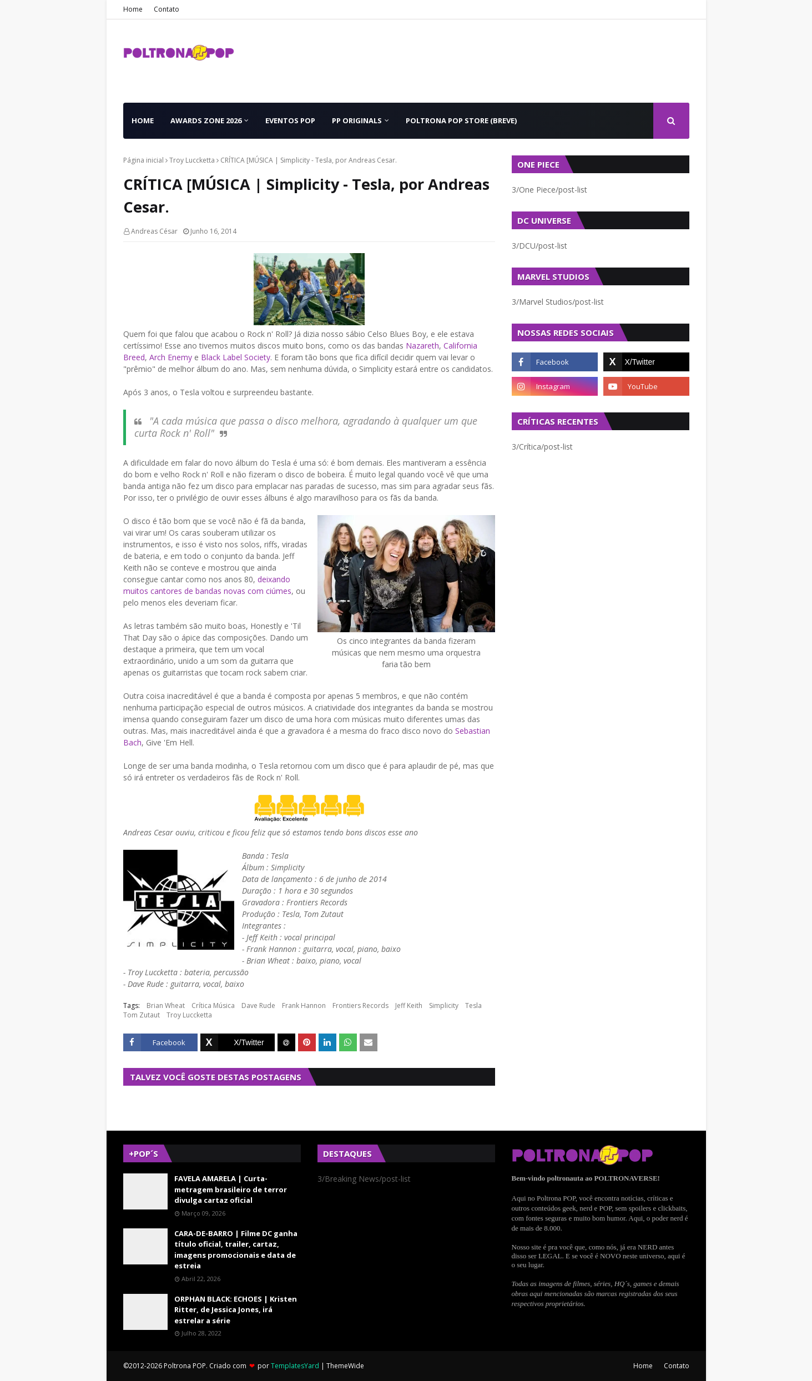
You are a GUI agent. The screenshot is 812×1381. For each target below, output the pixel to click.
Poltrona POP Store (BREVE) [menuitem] (461, 120)
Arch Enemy (170, 357)
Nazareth (422, 345)
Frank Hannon (304, 1005)
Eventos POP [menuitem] (290, 120)
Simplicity (443, 1005)
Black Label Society (235, 357)
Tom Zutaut (141, 1015)
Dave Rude (258, 1005)
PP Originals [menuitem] (357, 120)
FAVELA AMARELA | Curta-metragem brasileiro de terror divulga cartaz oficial (230, 1189)
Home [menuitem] (143, 120)
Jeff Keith (408, 1005)
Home (133, 9)
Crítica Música (213, 1005)
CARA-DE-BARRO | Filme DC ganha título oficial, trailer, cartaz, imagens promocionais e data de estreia (235, 1249)
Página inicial (143, 160)
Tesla (473, 1005)
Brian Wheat (166, 1005)
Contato (166, 9)
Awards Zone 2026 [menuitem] (205, 120)
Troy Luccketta (192, 160)
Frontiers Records (360, 1005)
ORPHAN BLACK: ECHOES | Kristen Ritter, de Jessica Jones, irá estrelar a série (235, 1309)
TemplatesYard (295, 1365)
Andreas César (154, 231)
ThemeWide (345, 1365)
